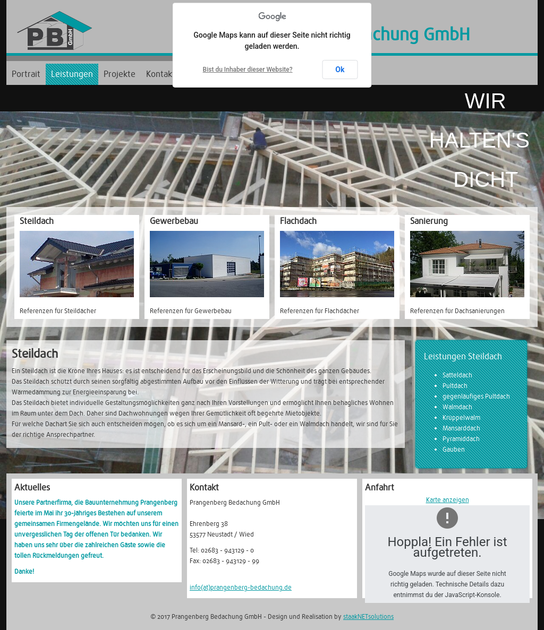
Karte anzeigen (447, 500)
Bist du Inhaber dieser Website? (248, 69)
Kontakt (160, 74)
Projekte (119, 74)
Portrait (26, 74)
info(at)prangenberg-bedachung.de (241, 587)
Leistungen (72, 74)
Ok (339, 69)
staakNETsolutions (368, 616)
